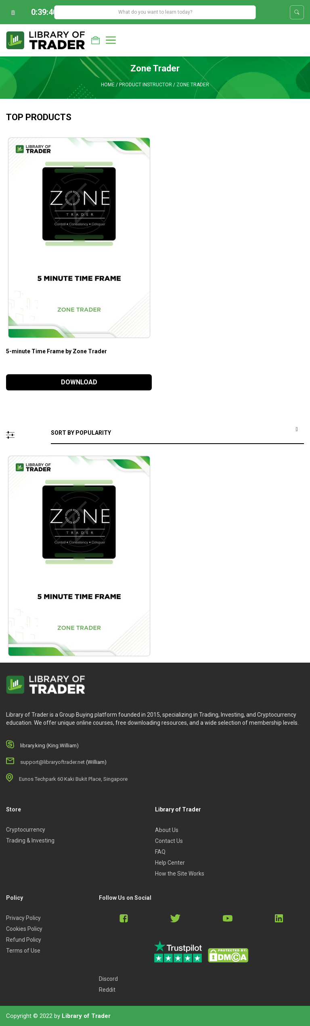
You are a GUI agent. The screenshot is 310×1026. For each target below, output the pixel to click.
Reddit (107, 989)
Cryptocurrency (25, 829)
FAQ (160, 852)
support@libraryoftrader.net (52, 762)
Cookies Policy (24, 929)
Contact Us (169, 841)
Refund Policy (23, 939)
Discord (108, 979)
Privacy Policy (23, 918)
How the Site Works (179, 873)
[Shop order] (177, 433)
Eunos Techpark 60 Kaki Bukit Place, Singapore (73, 779)
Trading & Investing (30, 840)
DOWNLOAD (79, 382)
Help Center (170, 862)
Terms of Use (23, 950)
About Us (166, 830)
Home (108, 85)
